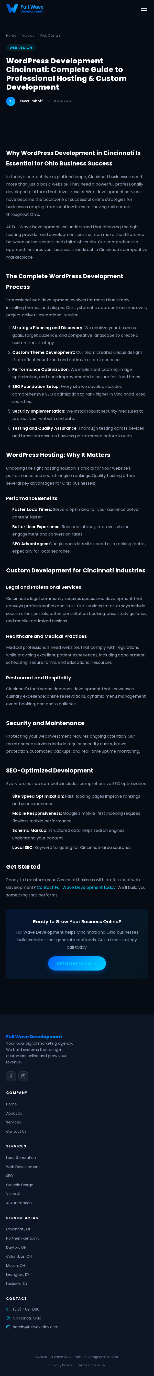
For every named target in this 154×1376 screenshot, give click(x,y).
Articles (28, 35)
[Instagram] (23, 1076)
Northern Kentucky (22, 1238)
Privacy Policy (60, 1365)
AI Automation (19, 1202)
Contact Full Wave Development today (76, 887)
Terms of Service (91, 1365)
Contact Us (16, 1131)
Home (11, 35)
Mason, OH (15, 1265)
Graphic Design (19, 1184)
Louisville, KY (17, 1283)
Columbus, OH (19, 1256)
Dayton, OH (16, 1247)
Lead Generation (21, 1157)
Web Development (23, 1166)
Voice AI (13, 1193)
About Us (14, 1113)
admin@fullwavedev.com (36, 1326)
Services (13, 1122)
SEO (9, 1175)
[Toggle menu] (144, 9)
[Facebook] (11, 1076)
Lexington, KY (17, 1274)
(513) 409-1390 (26, 1309)
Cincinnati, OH (18, 1229)
